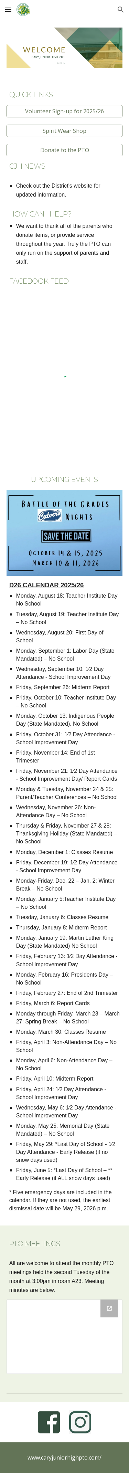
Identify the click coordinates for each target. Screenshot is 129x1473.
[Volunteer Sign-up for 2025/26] (64, 111)
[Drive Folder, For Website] (65, 1337)
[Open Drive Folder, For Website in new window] (109, 1308)
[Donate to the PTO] (64, 150)
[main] (65, 95)
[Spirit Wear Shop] (64, 131)
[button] (8, 9)
